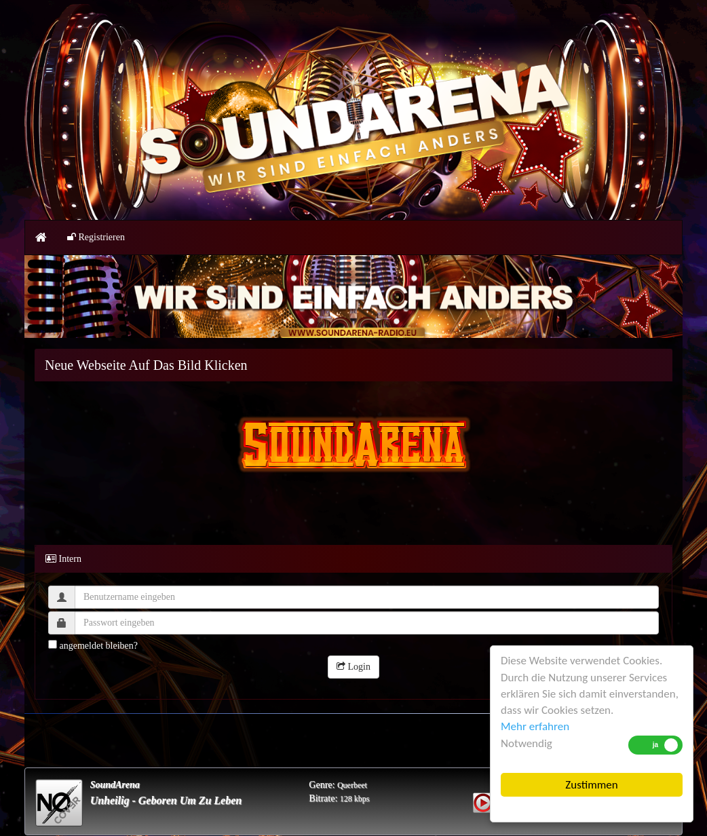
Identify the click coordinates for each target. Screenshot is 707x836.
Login (353, 667)
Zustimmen (591, 785)
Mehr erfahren (535, 726)
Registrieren (96, 237)
